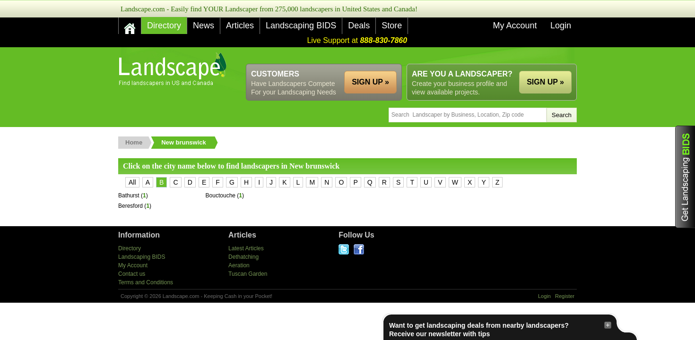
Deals (359, 25)
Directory (164, 25)
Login (560, 25)
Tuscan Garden (247, 274)
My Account (515, 25)
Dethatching (243, 257)
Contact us (131, 274)
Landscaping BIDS (301, 25)
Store (392, 25)
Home (133, 142)
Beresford (130, 206)
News (203, 25)
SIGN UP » (545, 82)
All (132, 182)
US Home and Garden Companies (173, 69)
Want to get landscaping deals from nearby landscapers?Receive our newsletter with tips (500, 329)
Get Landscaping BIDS (685, 177)
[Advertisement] (405, 55)
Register (564, 296)
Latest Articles (246, 248)
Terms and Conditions (145, 282)
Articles (240, 25)
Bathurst (128, 195)
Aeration (239, 265)
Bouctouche (220, 195)
